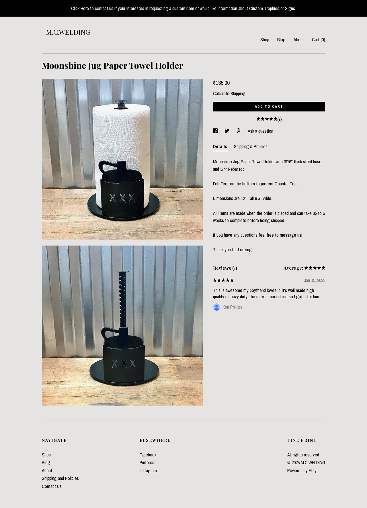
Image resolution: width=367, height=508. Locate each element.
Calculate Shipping (229, 93)
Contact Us (52, 486)
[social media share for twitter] (228, 131)
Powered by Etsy (302, 470)
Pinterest (148, 462)
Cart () (318, 39)
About (299, 39)
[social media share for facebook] (216, 131)
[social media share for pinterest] (239, 131)
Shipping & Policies (251, 146)
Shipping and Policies (60, 478)
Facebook (148, 455)
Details (220, 146)
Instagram (148, 470)
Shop (264, 39)
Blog (281, 39)
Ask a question (260, 131)
